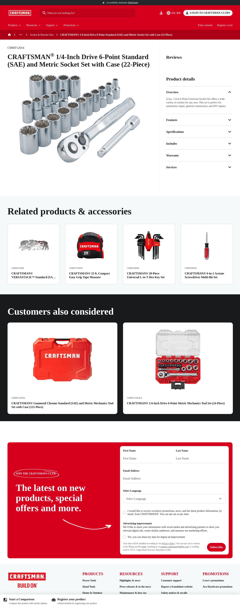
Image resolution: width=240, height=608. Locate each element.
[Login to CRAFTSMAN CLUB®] (207, 13)
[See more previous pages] (20, 34)
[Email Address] (174, 478)
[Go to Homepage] (20, 13)
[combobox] (174, 498)
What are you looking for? (58, 13)
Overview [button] (199, 92)
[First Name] (148, 458)
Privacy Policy (168, 543)
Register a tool (224, 25)
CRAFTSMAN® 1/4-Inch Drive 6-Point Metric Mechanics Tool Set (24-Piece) (176, 403)
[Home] (9, 35)
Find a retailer (205, 25)
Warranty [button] (199, 155)
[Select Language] (174, 13)
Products (14, 25)
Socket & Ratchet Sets (42, 34)
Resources (33, 25)
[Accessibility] (161, 13)
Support (52, 25)
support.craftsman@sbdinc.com (174, 546)
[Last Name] (201, 458)
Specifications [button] (199, 132)
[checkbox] (124, 512)
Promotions (72, 25)
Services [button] (199, 167)
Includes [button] (199, 143)
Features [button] (199, 120)
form (144, 546)
